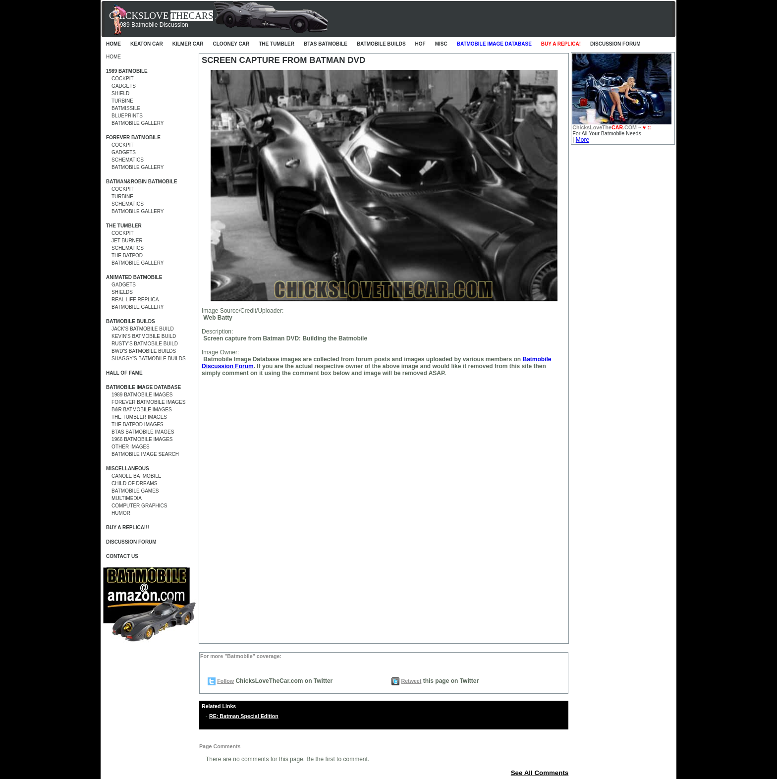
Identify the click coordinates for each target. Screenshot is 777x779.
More (582, 139)
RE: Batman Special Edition (243, 716)
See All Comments (540, 773)
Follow (225, 681)
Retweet (411, 681)
